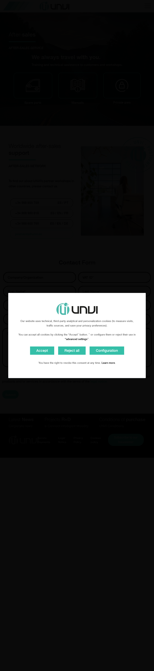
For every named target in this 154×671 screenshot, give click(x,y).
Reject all (71, 350)
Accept (42, 350)
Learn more (108, 362)
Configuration (107, 350)
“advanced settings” (77, 339)
